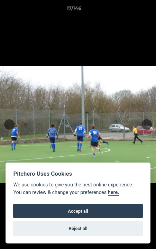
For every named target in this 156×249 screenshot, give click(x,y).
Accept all (78, 211)
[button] (131, 10)
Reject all (77, 228)
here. (113, 192)
